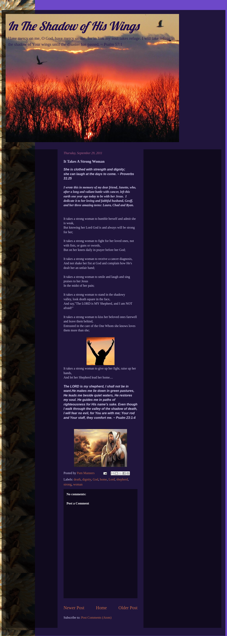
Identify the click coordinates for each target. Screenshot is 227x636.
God (95, 479)
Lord (112, 479)
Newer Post (74, 607)
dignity (86, 479)
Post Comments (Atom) (96, 617)
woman (78, 484)
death (77, 479)
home (103, 479)
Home (101, 607)
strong (68, 484)
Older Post (127, 607)
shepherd (122, 479)
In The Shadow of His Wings (73, 25)
